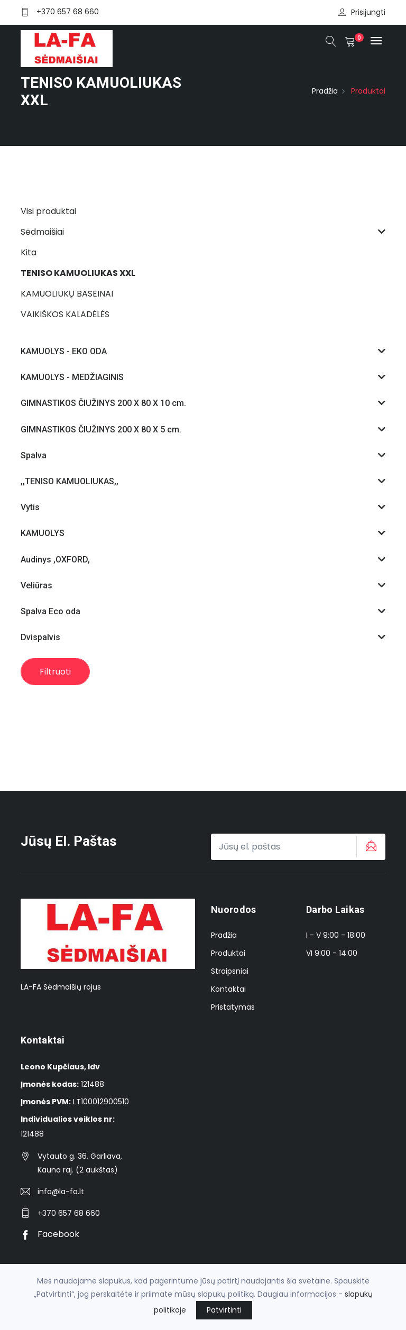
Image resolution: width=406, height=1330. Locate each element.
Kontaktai (228, 989)
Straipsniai (229, 971)
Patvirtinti (224, 1310)
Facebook (50, 1234)
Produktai (228, 953)
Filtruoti (55, 672)
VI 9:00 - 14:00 (331, 953)
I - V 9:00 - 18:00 (335, 935)
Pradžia (325, 91)
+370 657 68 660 (67, 11)
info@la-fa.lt (61, 1191)
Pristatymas (233, 1007)
